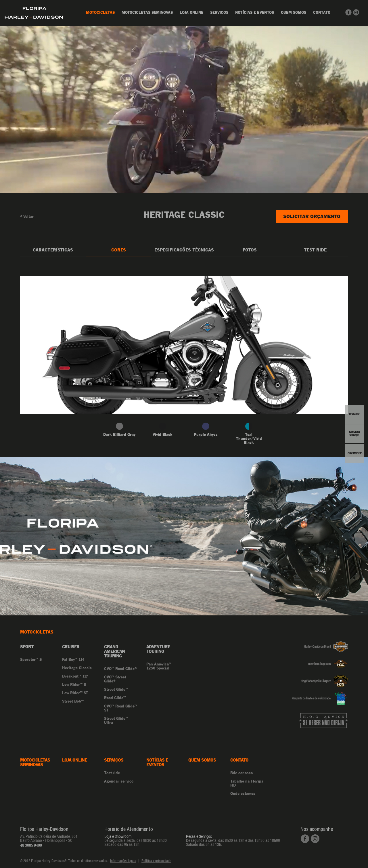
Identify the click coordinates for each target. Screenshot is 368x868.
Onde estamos (242, 793)
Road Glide (115, 698)
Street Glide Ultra (116, 721)
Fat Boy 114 (73, 660)
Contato (321, 12)
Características (53, 250)
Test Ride (315, 250)
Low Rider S (74, 685)
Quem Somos (293, 12)
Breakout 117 (75, 676)
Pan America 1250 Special (158, 666)
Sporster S (31, 660)
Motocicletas (100, 12)
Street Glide (116, 690)
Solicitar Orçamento (311, 216)
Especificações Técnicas (184, 250)
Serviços (219, 12)
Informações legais (123, 860)
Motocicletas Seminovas (147, 12)
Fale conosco (241, 772)
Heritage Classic (77, 668)
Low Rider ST (75, 693)
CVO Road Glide (120, 669)
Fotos (250, 250)
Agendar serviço (118, 781)
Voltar (27, 217)
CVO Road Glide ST (120, 708)
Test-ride (112, 772)
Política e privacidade (156, 860)
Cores (118, 250)
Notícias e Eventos (254, 12)
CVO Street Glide (115, 679)
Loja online (191, 12)
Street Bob (73, 701)
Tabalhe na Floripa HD (246, 783)
